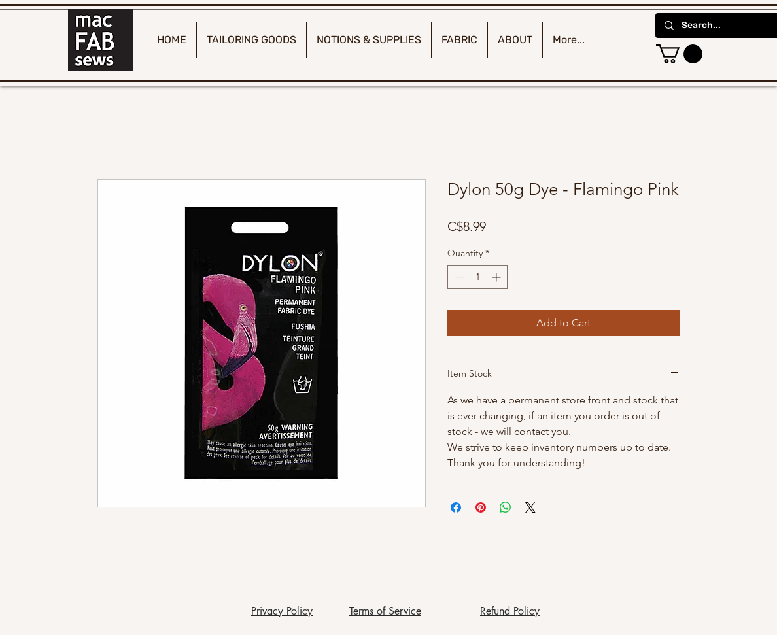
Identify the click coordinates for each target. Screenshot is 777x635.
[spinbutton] (477, 277)
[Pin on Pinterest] (481, 507)
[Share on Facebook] (456, 507)
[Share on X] (530, 507)
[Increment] (497, 277)
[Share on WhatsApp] (505, 507)
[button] (679, 53)
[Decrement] (457, 277)
